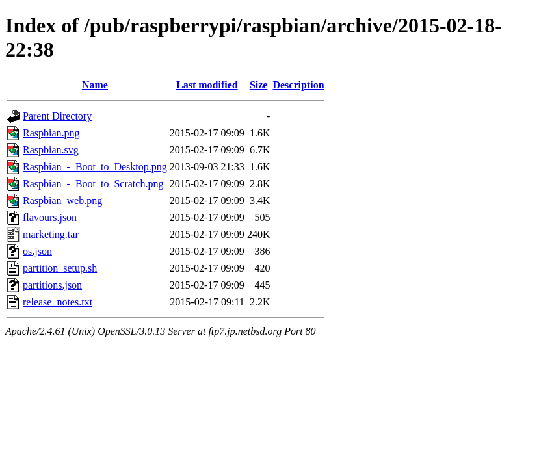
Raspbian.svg (51, 149)
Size (259, 84)
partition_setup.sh (60, 268)
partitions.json (52, 285)
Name (95, 84)
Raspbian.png (51, 132)
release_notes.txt (57, 301)
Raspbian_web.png (62, 200)
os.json (37, 251)
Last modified (207, 84)
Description (298, 84)
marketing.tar (51, 234)
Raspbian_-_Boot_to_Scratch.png (93, 183)
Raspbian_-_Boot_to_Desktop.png (95, 166)
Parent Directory (57, 116)
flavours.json (50, 217)
